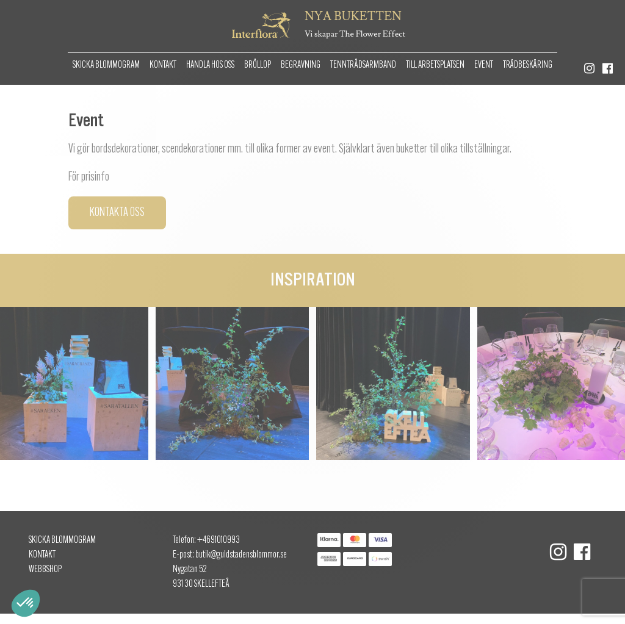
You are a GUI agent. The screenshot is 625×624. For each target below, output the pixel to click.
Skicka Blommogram (106, 65)
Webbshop (45, 570)
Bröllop (257, 65)
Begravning (300, 65)
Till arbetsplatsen (435, 65)
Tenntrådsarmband (363, 65)
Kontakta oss (117, 213)
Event (483, 65)
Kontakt (163, 65)
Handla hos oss (210, 65)
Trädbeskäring (527, 65)
